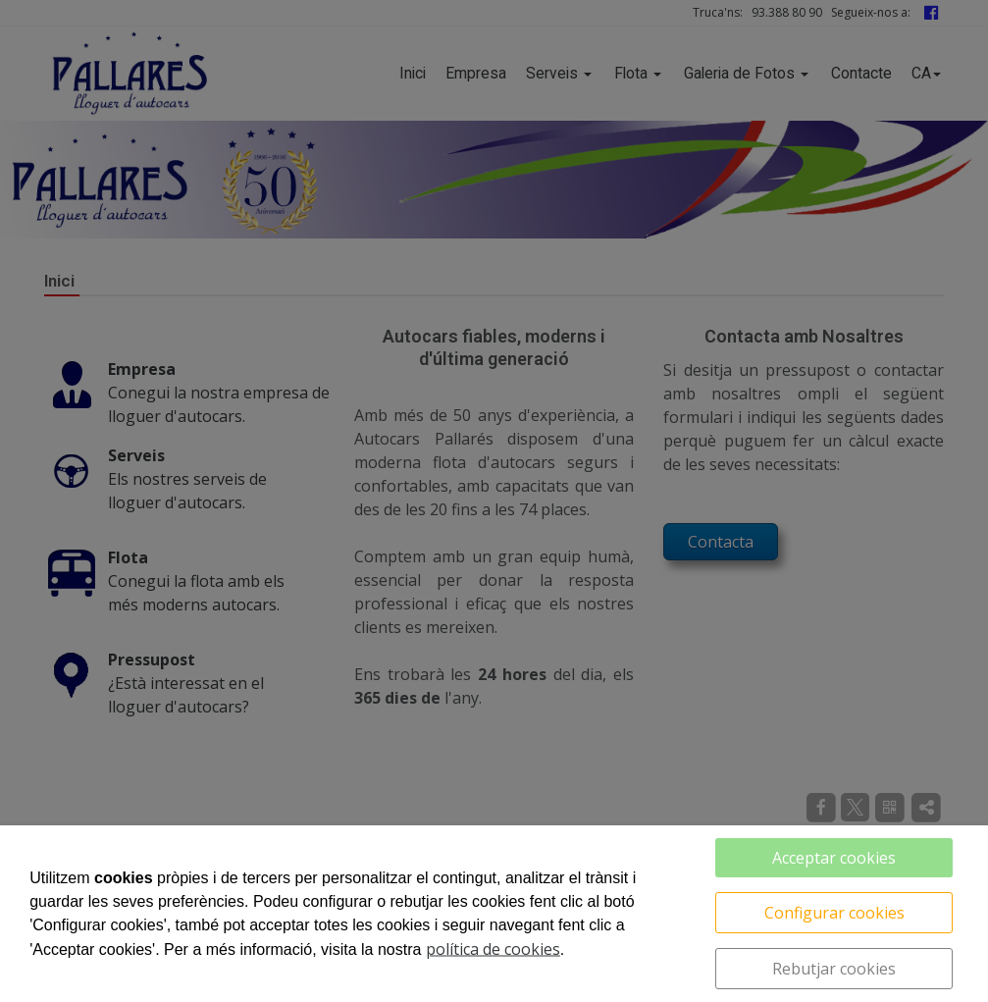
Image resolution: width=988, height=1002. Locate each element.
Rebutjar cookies (834, 968)
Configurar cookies (834, 912)
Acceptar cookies (834, 858)
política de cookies (493, 949)
